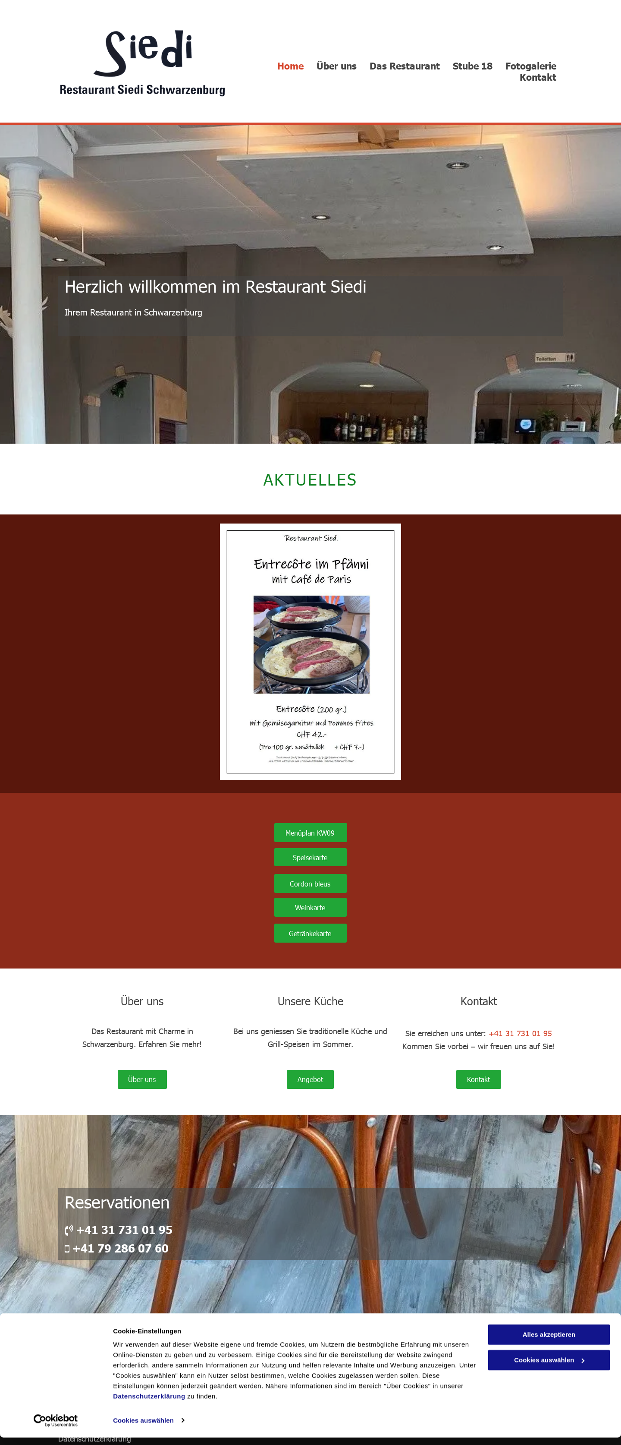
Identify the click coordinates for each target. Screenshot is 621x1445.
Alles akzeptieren (549, 1342)
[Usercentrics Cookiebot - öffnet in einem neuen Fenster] (56, 1428)
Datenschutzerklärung (149, 1404)
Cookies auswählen (143, 1428)
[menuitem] (290, 65)
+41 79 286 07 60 (120, 1248)
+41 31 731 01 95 (520, 1033)
